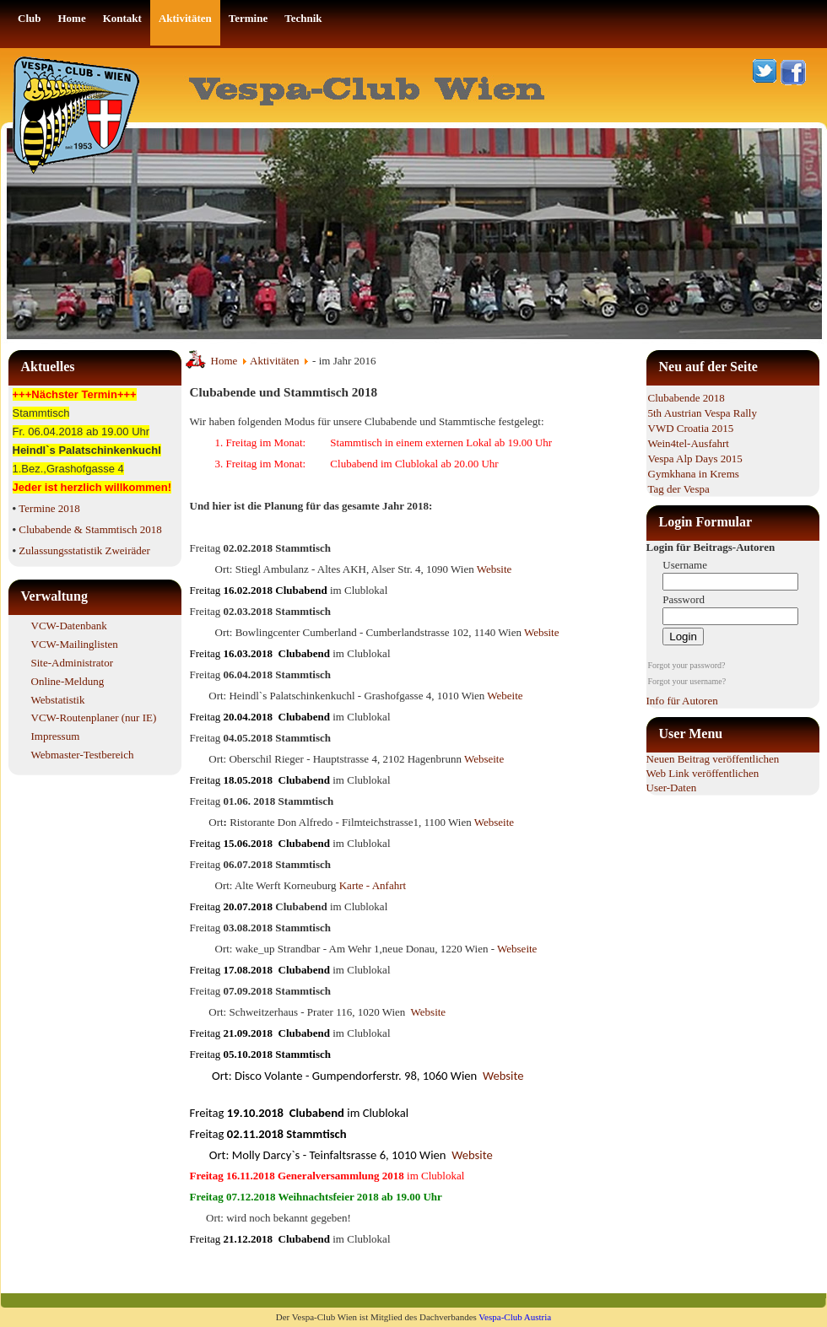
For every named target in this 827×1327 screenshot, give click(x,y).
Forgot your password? (687, 665)
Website (494, 569)
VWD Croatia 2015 (691, 428)
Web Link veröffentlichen (702, 773)
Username (684, 564)
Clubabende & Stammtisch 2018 (90, 529)
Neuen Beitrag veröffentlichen (713, 759)
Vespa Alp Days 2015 (695, 458)
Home (224, 360)
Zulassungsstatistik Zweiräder (84, 550)
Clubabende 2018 (686, 397)
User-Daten (671, 787)
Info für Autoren (682, 700)
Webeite (504, 695)
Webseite (484, 759)
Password (683, 599)
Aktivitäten (275, 360)
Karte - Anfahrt (372, 885)
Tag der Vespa (679, 489)
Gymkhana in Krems (693, 473)
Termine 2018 (49, 508)
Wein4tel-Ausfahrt (688, 443)
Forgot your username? (687, 681)
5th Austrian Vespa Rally (702, 413)
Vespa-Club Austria (514, 1317)
